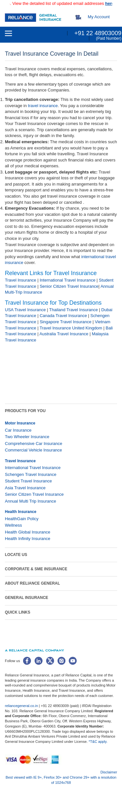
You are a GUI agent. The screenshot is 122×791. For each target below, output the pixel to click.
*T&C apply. (97, 741)
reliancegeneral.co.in (22, 706)
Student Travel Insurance (28, 481)
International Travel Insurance (67, 280)
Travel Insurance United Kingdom (71, 328)
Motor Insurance (20, 423)
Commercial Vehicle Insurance (33, 450)
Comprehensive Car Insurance (33, 443)
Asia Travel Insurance (25, 487)
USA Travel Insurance (25, 309)
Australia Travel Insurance (63, 333)
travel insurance (43, 105)
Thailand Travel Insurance (73, 309)
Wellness (13, 525)
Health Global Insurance (28, 532)
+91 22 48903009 (97, 33)
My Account (99, 16)
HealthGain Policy (21, 518)
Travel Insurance (20, 280)
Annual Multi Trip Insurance (30, 501)
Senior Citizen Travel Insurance (69, 286)
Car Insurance (18, 430)
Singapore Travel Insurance (65, 321)
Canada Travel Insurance (63, 315)
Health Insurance (20, 511)
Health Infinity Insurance (28, 538)
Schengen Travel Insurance (30, 474)
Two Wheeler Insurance (27, 436)
